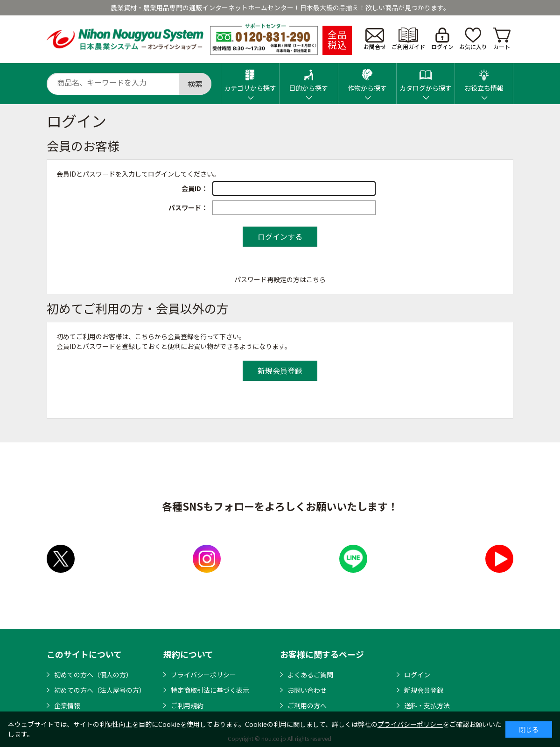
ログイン (442, 39)
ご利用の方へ (307, 705)
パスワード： (188, 207)
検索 (195, 83)
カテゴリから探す (250, 77)
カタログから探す (425, 77)
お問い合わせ (307, 690)
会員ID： (195, 188)
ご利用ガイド (408, 39)
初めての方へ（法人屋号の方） (100, 690)
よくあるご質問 (310, 674)
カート (502, 39)
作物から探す (367, 77)
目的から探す (308, 77)
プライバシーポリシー (203, 674)
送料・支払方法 (427, 705)
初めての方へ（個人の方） (93, 674)
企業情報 (67, 705)
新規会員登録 (423, 690)
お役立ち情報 (484, 77)
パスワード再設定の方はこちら (280, 279)
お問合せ (375, 39)
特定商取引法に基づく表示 (210, 690)
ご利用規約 (187, 705)
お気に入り (473, 39)
